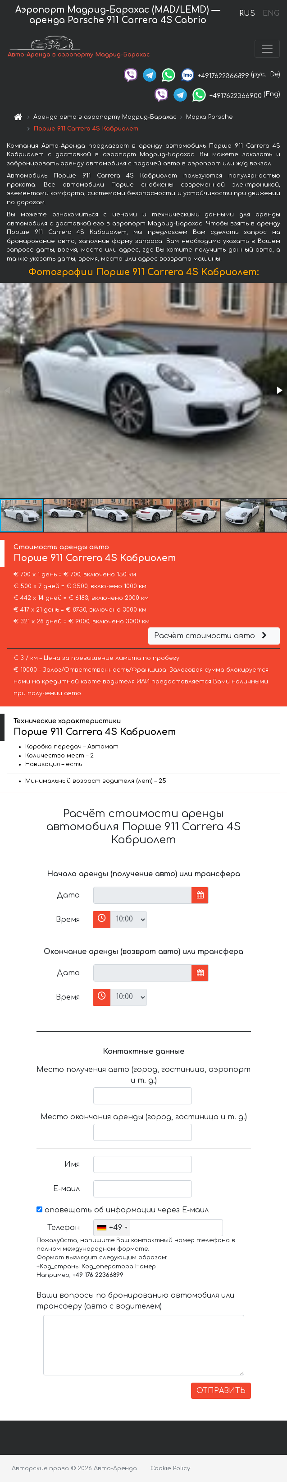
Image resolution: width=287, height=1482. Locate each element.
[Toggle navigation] (267, 49)
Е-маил (66, 1189)
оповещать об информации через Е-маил (122, 1210)
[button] (279, 390)
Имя (72, 1164)
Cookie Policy (170, 1468)
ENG (271, 13)
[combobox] (112, 1228)
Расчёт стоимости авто (211, 636)
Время (68, 920)
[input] (142, 895)
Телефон (63, 1228)
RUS (247, 13)
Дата (68, 895)
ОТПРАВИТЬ (221, 1391)
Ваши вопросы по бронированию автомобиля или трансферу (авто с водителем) (135, 1300)
